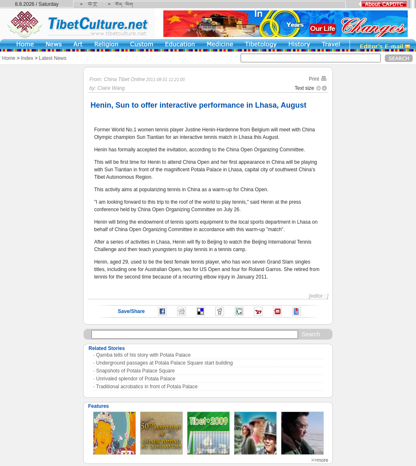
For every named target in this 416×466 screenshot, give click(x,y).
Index (27, 58)
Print (318, 79)
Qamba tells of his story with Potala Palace (143, 355)
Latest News (52, 58)
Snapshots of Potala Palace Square (135, 371)
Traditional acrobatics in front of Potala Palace (146, 387)
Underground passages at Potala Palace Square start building (164, 363)
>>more (319, 460)
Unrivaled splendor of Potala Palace (135, 379)
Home (8, 58)
